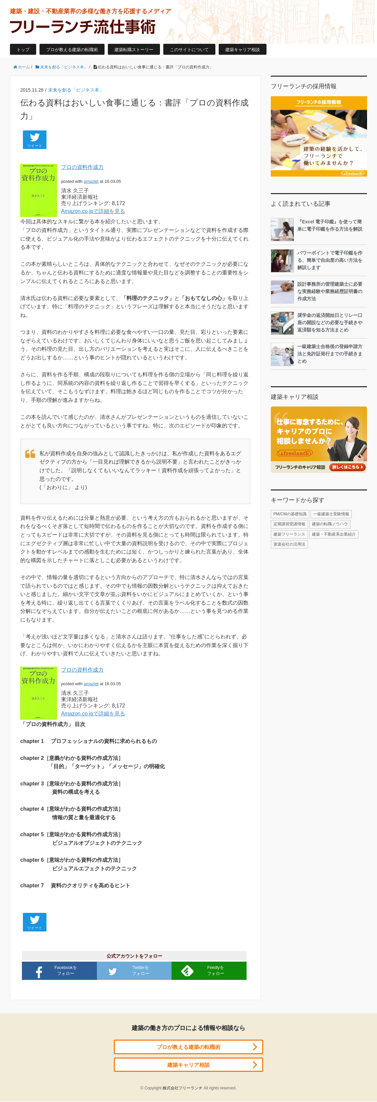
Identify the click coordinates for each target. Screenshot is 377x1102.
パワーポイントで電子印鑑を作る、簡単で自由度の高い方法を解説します (316, 260)
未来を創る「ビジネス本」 (76, 90)
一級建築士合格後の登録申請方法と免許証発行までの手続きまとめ (316, 354)
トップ (23, 49)
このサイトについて (189, 49)
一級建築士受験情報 (331, 514)
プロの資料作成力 (82, 167)
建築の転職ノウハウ (330, 524)
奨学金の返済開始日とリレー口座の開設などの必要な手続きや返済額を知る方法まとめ (316, 323)
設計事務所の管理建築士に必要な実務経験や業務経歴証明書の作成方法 (316, 292)
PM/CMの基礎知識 (290, 514)
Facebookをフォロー (55, 971)
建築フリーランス (289, 534)
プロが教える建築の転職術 (72, 49)
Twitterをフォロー (129, 971)
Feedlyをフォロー (203, 970)
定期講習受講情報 (289, 524)
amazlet (91, 181)
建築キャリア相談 (242, 49)
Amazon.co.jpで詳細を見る (93, 211)
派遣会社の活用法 (289, 544)
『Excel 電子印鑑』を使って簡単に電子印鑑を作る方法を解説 (316, 229)
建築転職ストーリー (133, 49)
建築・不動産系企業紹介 (334, 534)
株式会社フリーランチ (182, 1088)
